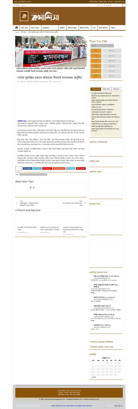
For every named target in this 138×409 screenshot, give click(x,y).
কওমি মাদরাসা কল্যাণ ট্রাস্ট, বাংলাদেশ (101, 112)
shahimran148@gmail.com (102, 327)
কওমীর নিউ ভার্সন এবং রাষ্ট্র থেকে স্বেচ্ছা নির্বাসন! (104, 124)
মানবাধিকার (42, 81)
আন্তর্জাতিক (45, 28)
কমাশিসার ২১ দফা (96, 107)
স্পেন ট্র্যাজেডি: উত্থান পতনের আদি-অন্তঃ (71, 203)
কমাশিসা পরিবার (93, 1)
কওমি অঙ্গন (24, 28)
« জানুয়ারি (93, 377)
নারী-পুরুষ (23, 32)
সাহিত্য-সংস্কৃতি (72, 28)
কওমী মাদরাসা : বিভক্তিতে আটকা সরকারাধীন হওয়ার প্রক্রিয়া (31, 203)
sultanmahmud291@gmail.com (100, 289)
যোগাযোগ (110, 1)
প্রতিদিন (37, 81)
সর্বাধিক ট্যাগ (116, 89)
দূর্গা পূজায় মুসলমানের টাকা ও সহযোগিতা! (102, 110)
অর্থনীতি (62, 28)
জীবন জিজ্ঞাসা (103, 28)
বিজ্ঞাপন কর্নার (102, 1)
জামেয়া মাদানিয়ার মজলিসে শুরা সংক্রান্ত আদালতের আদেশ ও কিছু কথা (73, 229)
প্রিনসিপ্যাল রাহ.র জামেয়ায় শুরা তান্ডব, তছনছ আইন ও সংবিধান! (50, 228)
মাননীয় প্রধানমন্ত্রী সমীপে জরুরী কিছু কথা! (102, 126)
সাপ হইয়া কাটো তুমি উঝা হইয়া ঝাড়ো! (102, 93)
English (17, 5)
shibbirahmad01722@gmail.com (104, 317)
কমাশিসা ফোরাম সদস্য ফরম (101, 346)
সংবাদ (54, 28)
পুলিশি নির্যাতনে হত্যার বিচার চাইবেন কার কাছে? (104, 114)
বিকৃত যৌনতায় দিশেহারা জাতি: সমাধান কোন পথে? (105, 121)
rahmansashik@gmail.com (102, 278)
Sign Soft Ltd (118, 406)
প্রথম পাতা (16, 28)
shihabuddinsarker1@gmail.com (104, 308)
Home (17, 32)
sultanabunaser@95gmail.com (103, 299)
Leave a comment (56, 81)
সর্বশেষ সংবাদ (95, 89)
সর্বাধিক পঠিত (106, 89)
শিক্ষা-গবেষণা (35, 28)
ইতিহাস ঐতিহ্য (84, 28)
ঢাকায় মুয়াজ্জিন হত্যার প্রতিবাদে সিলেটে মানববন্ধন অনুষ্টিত (33, 174)
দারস (94, 28)
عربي (24, 5)
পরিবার (113, 28)
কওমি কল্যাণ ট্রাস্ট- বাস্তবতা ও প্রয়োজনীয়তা (103, 105)
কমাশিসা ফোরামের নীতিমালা (101, 342)
